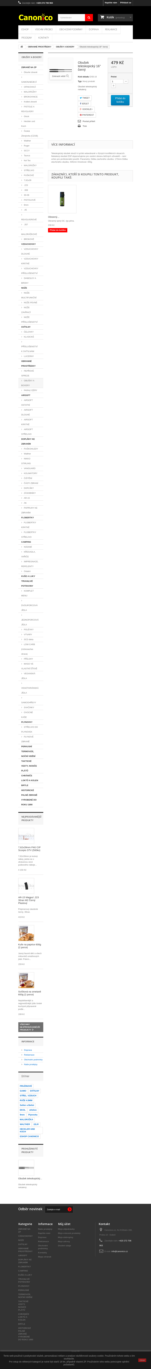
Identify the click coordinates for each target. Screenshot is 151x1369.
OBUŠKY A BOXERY (27, 383)
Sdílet (84, 103)
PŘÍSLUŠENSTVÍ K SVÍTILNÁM (29, 348)
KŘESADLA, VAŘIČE (28, 554)
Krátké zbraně (30, 102)
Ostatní (27, 571)
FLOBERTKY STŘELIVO (28, 534)
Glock (26, 116)
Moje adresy (64, 1241)
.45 (25, 210)
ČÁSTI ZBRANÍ (30, 483)
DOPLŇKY (28, 488)
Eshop (25, 29)
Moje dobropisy (65, 1237)
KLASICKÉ (28, 337)
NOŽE (24, 288)
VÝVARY (27, 634)
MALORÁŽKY (30, 92)
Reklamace (111, 29)
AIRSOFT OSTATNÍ (27, 402)
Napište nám (111, 2)
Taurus (26, 155)
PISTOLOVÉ (29, 200)
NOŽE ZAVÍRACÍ (26, 309)
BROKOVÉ (28, 239)
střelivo (33, 1110)
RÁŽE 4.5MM (26, 1100)
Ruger (26, 145)
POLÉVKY (28, 629)
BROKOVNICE (30, 97)
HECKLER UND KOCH (27, 1130)
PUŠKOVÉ (28, 175)
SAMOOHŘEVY (28, 702)
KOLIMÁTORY (30, 473)
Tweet (85, 98)
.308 (25, 190)
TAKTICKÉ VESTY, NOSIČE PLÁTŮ (29, 766)
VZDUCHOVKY (28, 244)
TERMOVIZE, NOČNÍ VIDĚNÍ (28, 753)
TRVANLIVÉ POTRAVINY (27, 583)
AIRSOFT (25, 395)
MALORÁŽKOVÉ (29, 234)
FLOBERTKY (27, 517)
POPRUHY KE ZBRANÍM (29, 510)
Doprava (94, 29)
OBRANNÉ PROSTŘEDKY (28, 363)
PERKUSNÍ (26, 746)
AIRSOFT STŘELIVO (27, 431)
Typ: (80, 81)
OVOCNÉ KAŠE (27, 714)
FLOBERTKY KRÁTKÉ (28, 524)
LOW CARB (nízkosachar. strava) (28, 649)
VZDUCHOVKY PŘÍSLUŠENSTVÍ (29, 270)
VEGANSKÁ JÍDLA (28, 675)
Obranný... (53, 217)
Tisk (85, 126)
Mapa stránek (44, 1257)
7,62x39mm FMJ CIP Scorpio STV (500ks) (29, 849)
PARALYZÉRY (30, 390)
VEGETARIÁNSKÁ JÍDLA (30, 690)
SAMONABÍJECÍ (29, 82)
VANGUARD (29, 468)
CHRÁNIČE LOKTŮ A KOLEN (29, 778)
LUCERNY (28, 356)
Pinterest (87, 115)
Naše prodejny (30, 1064)
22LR (36, 1124)
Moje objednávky (66, 1229)
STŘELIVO (28, 170)
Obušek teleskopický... (30, 1178)
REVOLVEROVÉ (29, 219)
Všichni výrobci (44, 29)
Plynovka (32, 1115)
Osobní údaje (64, 1245)
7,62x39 (27, 180)
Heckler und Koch (28, 123)
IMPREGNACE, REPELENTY (30, 564)
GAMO (23, 1091)
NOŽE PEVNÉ (30, 302)
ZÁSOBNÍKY (29, 493)
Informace (27, 1041)
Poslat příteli (89, 121)
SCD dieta (28, 639)
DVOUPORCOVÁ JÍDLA (29, 607)
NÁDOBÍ (27, 547)
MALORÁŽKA (26, 1119)
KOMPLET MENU (27, 593)
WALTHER (25, 1124)
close (142, 1360)
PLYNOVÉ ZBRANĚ (27, 739)
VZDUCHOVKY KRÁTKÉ (29, 261)
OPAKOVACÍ (29, 87)
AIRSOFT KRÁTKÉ (27, 422)
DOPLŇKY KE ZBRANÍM (28, 441)
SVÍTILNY (26, 327)
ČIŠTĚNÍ (27, 478)
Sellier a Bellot (27, 1105)
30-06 (26, 195)
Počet (113, 76)
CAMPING (26, 542)
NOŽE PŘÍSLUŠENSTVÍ (29, 319)
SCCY (26, 150)
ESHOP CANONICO (29, 1136)
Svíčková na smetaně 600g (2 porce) (29, 993)
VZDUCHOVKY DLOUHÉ (29, 251)
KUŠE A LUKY (28, 576)
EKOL (23, 1110)
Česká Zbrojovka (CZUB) (29, 133)
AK (25, 503)
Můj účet (64, 1224)
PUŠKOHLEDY (30, 449)
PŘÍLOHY (28, 659)
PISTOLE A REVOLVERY (28, 109)
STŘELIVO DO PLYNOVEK (29, 729)
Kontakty (43, 37)
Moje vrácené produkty (69, 1233)
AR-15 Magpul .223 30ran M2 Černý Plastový (28, 900)
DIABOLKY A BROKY (28, 280)
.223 (25, 185)
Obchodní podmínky (70, 29)
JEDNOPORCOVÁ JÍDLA (30, 622)
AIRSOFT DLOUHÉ (27, 412)
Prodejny (26, 37)
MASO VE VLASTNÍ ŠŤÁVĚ (29, 666)
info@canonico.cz (120, 1251)
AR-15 (26, 498)
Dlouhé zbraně (30, 72)
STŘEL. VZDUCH (28, 1095)
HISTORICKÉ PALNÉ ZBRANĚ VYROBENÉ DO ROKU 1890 (29, 797)
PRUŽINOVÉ (26, 1086)
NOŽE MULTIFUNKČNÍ (29, 295)
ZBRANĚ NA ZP (29, 67)
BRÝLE (24, 785)
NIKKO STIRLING (26, 461)
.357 (25, 224)
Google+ (86, 109)
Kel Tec (27, 160)
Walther (27, 141)
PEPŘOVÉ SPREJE (27, 373)
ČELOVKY (28, 332)
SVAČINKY (28, 707)
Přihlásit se (125, 2)
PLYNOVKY (26, 722)
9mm (26, 205)
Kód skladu (83, 76)
